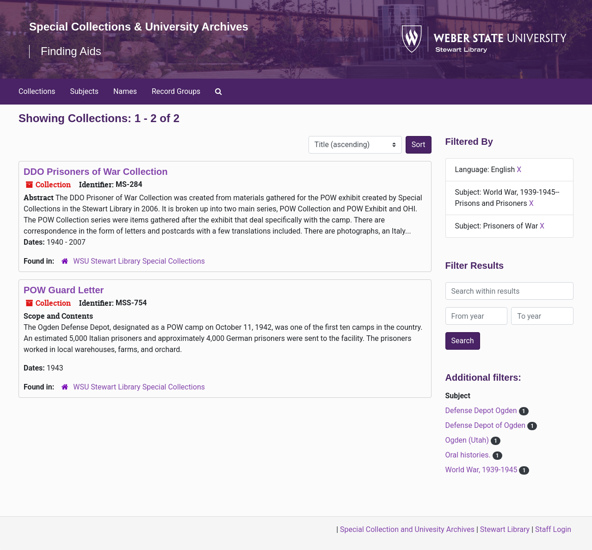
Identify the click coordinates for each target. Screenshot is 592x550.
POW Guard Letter (64, 290)
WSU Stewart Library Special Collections (139, 261)
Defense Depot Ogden (482, 410)
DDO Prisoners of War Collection (96, 172)
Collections (37, 91)
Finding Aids (71, 51)
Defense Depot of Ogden (486, 425)
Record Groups (176, 91)
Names (125, 91)
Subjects (84, 91)
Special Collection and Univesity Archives (407, 529)
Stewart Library (505, 529)
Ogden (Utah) (468, 440)
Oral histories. (469, 455)
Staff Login (553, 529)
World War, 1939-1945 (482, 469)
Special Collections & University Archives (138, 26)
